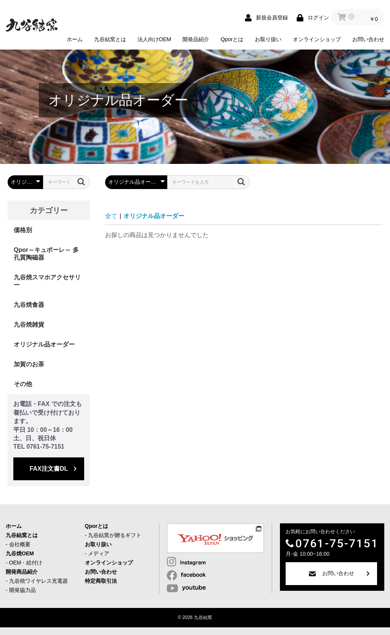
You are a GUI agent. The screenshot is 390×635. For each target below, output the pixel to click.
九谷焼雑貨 (29, 324)
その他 (23, 384)
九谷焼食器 (29, 304)
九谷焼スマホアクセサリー (47, 281)
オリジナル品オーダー (44, 344)
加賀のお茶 (29, 364)
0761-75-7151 (337, 543)
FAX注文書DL (49, 468)
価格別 (23, 230)
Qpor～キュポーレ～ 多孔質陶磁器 (46, 254)
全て (111, 216)
